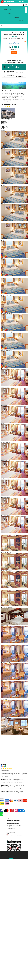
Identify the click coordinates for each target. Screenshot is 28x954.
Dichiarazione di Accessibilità (7, 782)
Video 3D (3, 776)
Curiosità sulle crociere (14, 773)
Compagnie (8, 25)
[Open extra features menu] (5, 5)
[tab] (14, 67)
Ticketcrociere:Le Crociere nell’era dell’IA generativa (12, 787)
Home (2, 25)
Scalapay (16, 792)
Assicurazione (20, 780)
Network (15, 786)
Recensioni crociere (14, 791)
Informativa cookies (13, 780)
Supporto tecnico (12, 779)
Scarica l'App (18, 788)
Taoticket (11, 858)
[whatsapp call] (20, 2)
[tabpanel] (14, 92)
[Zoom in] (26, 8)
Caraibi (23, 25)
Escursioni (7, 776)
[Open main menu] (26, 5)
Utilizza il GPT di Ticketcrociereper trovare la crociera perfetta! (14, 836)
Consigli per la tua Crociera (10, 774)
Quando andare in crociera (21, 774)
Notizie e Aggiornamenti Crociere (11, 794)
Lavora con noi (20, 782)
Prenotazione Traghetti (12, 785)
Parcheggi (15, 782)
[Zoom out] (26, 10)
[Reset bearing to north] (26, 12)
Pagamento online (10, 792)
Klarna (19, 792)
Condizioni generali (20, 779)
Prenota (14, 52)
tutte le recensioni (5, 770)
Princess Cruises (16, 25)
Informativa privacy (5, 780)
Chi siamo (6, 786)
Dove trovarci (11, 786)
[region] (14, 15)
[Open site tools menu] (26, 1)
